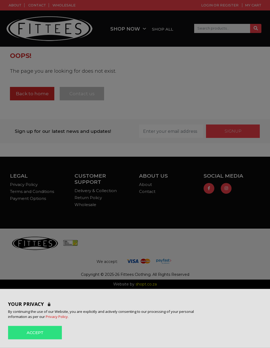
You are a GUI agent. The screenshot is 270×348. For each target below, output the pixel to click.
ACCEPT (35, 332)
